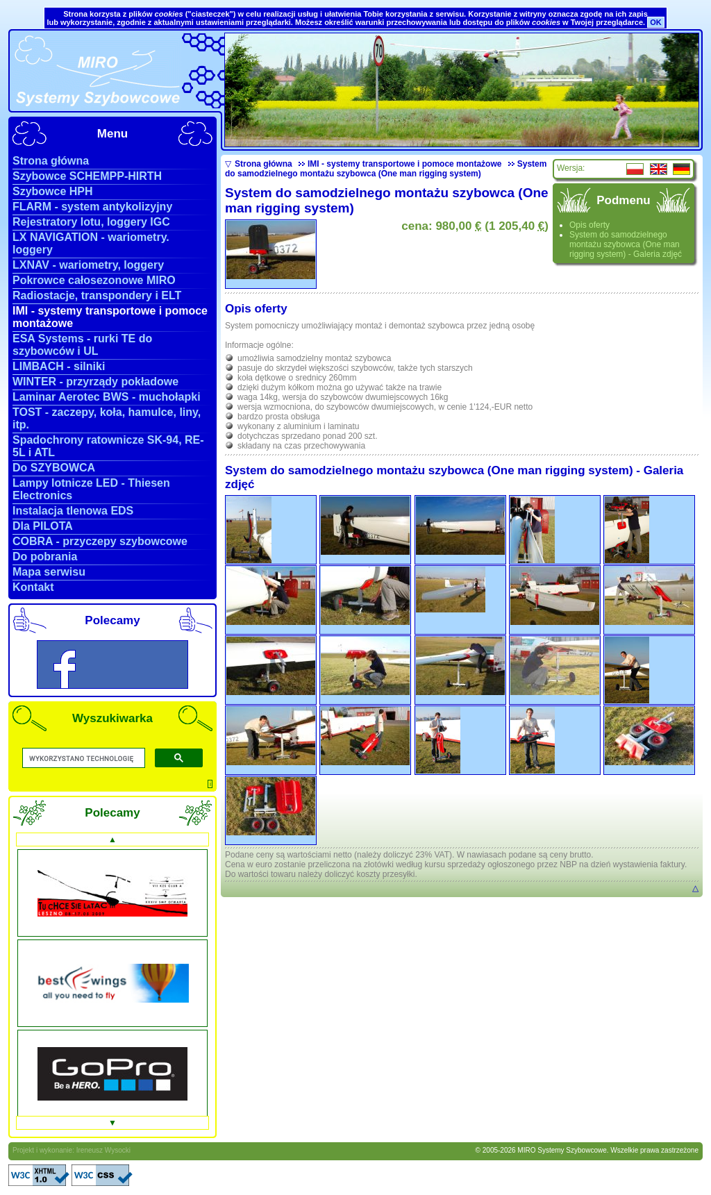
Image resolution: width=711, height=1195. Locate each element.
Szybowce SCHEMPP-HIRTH (87, 176)
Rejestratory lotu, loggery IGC (91, 222)
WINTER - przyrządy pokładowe (95, 381)
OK (656, 22)
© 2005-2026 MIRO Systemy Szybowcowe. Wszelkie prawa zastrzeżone (587, 1150)
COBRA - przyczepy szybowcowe (99, 541)
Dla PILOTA (42, 526)
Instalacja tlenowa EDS (72, 511)
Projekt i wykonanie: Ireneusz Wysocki (71, 1150)
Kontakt (33, 587)
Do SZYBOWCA (53, 468)
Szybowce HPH (52, 191)
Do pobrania (44, 556)
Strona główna (50, 161)
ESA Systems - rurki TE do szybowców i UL (82, 345)
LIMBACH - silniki (58, 366)
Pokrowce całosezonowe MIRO (94, 280)
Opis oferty (589, 225)
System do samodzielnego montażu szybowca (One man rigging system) (385, 168)
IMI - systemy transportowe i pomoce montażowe (400, 164)
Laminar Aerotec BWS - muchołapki (106, 397)
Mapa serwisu (48, 572)
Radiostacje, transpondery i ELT (96, 295)
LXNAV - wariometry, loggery (88, 265)
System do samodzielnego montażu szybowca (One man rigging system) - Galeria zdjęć (625, 244)
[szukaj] (82, 758)
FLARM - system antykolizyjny (92, 206)
